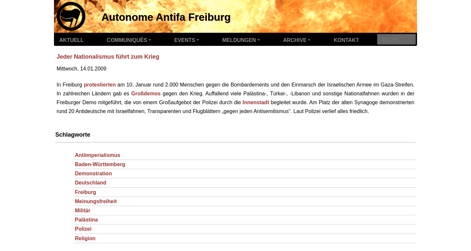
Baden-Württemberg (100, 164)
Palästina (86, 219)
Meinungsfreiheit (96, 201)
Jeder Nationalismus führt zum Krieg (108, 56)
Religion (85, 238)
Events (184, 40)
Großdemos (146, 93)
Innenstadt (256, 102)
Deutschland (90, 182)
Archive (294, 40)
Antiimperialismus (97, 155)
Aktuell (71, 40)
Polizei (83, 229)
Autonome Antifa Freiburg (166, 17)
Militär (82, 210)
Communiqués (127, 40)
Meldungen (239, 40)
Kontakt (346, 40)
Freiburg (85, 192)
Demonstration (93, 173)
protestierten (100, 84)
